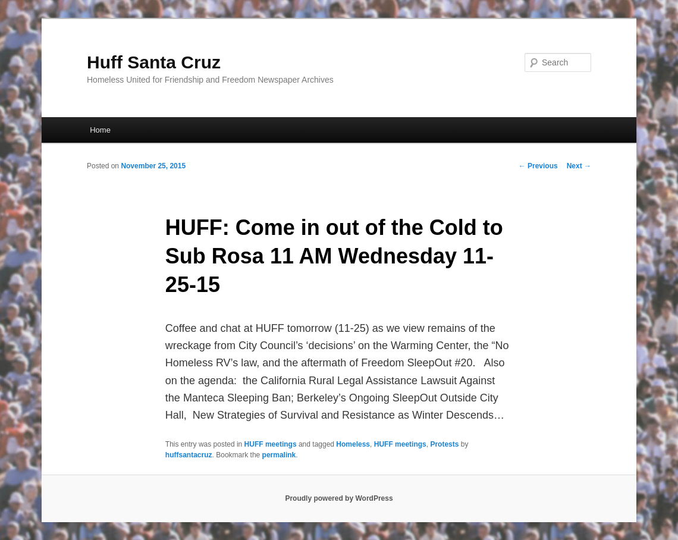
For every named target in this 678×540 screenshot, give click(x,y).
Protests (444, 444)
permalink (279, 455)
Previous (538, 166)
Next (579, 166)
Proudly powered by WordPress (339, 498)
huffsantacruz (188, 455)
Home (100, 129)
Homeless (353, 444)
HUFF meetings (270, 444)
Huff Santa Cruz (154, 62)
